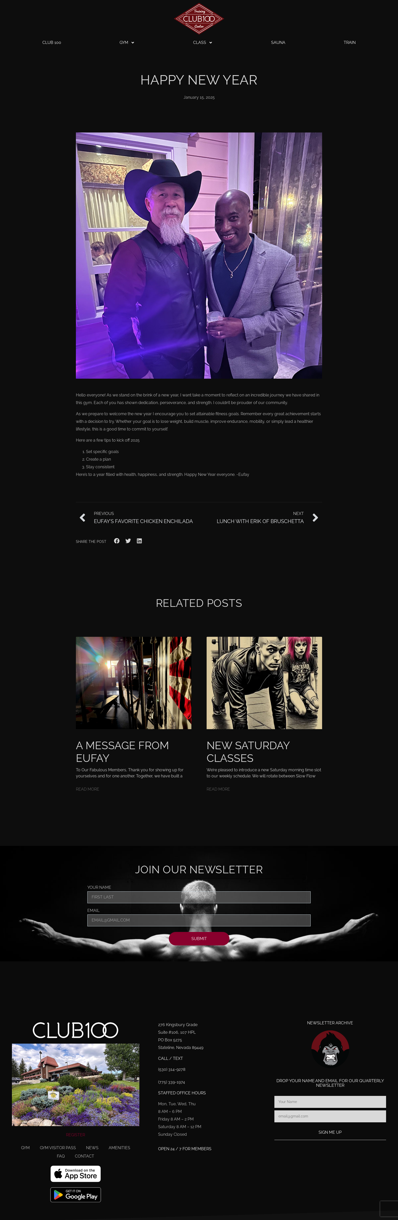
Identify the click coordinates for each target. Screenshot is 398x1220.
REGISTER (75, 1134)
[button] (117, 541)
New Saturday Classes (248, 751)
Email (93, 911)
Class (203, 42)
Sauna (278, 42)
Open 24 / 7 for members (184, 1148)
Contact (84, 1156)
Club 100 (51, 42)
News (92, 1147)
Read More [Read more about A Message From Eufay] (87, 789)
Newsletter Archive (330, 1023)
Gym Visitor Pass (58, 1147)
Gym (127, 42)
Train (350, 42)
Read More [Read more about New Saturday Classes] (218, 789)
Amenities (119, 1147)
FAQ (61, 1156)
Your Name (99, 887)
